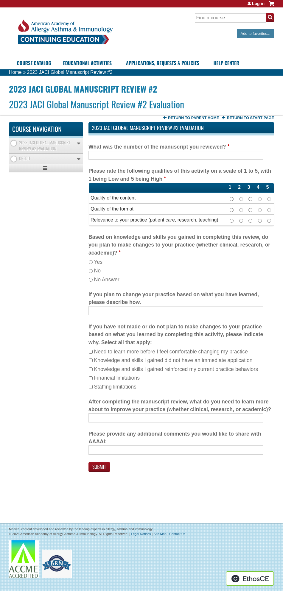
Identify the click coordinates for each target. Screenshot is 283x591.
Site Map (159, 534)
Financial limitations (117, 378)
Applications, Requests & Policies (162, 63)
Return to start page (250, 118)
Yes (98, 262)
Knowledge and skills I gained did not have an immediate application (173, 360)
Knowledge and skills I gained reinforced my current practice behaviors (176, 369)
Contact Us (177, 534)
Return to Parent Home (193, 118)
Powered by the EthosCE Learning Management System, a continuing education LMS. (250, 578)
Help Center (226, 63)
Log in (258, 3)
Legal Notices (141, 534)
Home (15, 72)
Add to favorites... (255, 33)
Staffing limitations (115, 387)
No (97, 271)
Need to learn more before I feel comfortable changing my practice (171, 352)
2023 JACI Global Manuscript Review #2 (69, 72)
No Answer (106, 280)
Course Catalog (34, 63)
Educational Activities (87, 63)
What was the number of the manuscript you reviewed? (157, 147)
